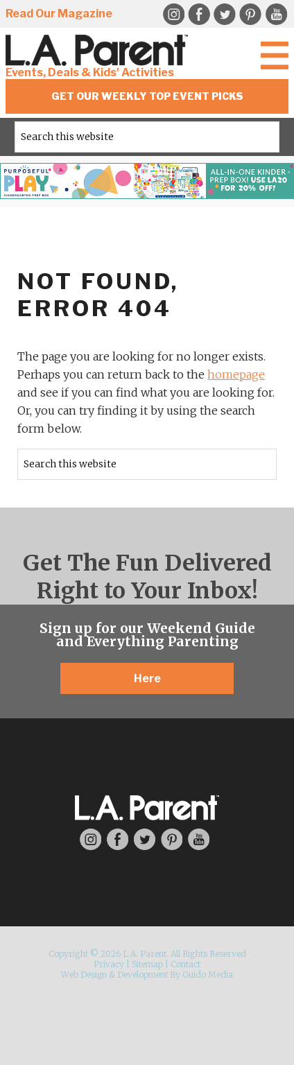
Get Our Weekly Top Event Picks (147, 96)
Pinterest (250, 14)
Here (147, 678)
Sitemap (147, 964)
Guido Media (207, 974)
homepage (236, 374)
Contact (185, 964)
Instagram (173, 14)
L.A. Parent (99, 50)
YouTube (276, 14)
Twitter (225, 14)
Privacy (109, 964)
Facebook (199, 14)
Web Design (84, 974)
